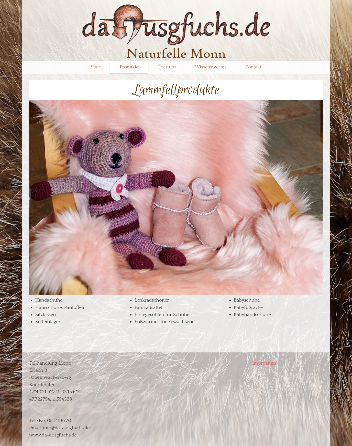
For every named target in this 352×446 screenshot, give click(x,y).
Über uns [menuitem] (166, 67)
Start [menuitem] (96, 67)
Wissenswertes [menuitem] (210, 67)
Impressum (264, 363)
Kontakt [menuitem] (253, 67)
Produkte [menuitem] (129, 67)
